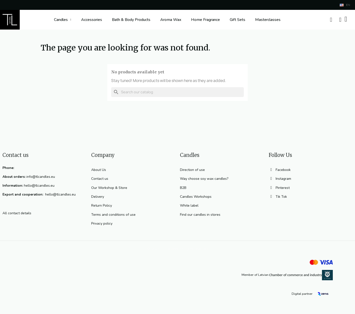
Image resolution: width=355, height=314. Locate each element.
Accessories (91, 19)
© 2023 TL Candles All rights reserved (177, 249)
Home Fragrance (205, 19)
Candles (62, 19)
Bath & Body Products (131, 19)
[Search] (177, 92)
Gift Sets (237, 19)
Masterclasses (268, 19)
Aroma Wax (170, 19)
